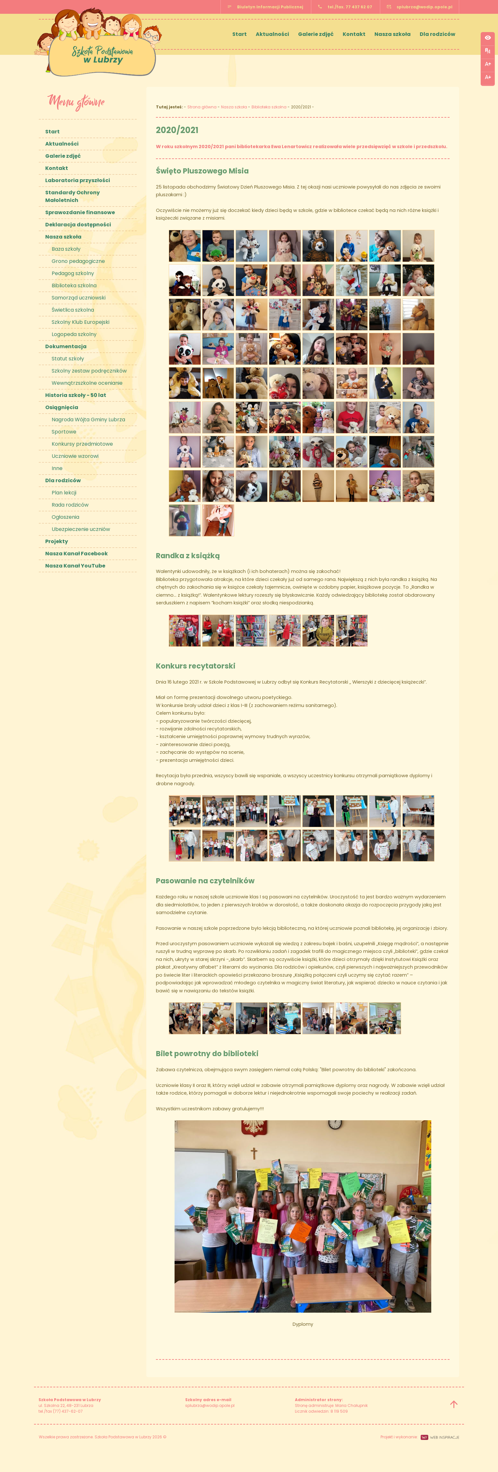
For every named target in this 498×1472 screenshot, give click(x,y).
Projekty (56, 541)
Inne (57, 468)
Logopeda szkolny (74, 334)
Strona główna (202, 107)
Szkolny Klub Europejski (80, 322)
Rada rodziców (70, 505)
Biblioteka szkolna (74, 285)
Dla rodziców (437, 34)
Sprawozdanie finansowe (80, 212)
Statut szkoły (68, 358)
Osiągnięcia (61, 407)
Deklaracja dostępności (78, 224)
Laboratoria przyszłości (77, 180)
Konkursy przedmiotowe (82, 444)
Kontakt (354, 34)
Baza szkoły (66, 249)
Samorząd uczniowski (79, 297)
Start (239, 34)
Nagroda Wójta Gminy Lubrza (88, 419)
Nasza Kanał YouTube (75, 565)
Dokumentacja (66, 346)
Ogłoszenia (65, 517)
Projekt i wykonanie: (420, 1437)
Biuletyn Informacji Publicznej (270, 7)
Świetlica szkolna (73, 310)
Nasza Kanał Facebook (76, 553)
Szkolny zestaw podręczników (89, 370)
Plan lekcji (64, 492)
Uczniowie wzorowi (75, 456)
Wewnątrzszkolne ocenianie (87, 383)
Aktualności (272, 34)
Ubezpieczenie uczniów (81, 529)
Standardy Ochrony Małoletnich (72, 196)
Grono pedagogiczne (78, 261)
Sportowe (64, 431)
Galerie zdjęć (316, 34)
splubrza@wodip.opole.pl (424, 7)
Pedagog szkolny (73, 273)
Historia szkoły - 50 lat (75, 395)
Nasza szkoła (392, 34)
